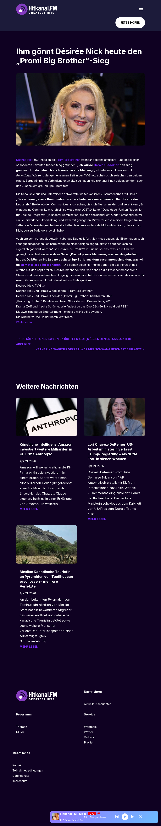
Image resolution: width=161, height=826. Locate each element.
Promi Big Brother (68, 160)
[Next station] (116, 816)
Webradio (90, 727)
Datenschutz (20, 775)
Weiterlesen (24, 322)
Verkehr (89, 737)
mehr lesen (29, 509)
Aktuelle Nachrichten (97, 704)
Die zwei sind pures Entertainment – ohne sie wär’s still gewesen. (59, 311)
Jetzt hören (130, 22)
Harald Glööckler (106, 165)
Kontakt (17, 765)
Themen (21, 727)
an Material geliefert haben (40, 265)
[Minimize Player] (140, 816)
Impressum (19, 781)
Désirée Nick (24, 160)
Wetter (88, 732)
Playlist (88, 742)
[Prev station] (132, 816)
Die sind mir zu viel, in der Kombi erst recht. (44, 317)
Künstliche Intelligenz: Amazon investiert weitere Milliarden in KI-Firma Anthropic (46, 449)
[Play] (125, 816)
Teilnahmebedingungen (27, 770)
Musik (20, 732)
